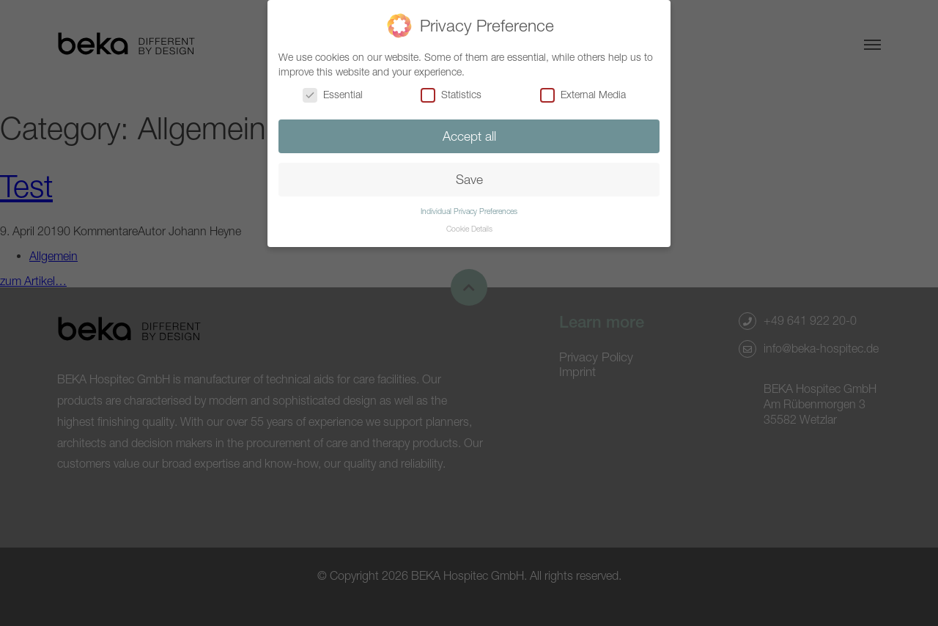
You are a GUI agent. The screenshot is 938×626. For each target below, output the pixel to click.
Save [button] (469, 179)
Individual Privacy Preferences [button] (469, 211)
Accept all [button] (469, 136)
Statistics (451, 94)
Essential (333, 94)
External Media (583, 94)
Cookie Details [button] (469, 228)
